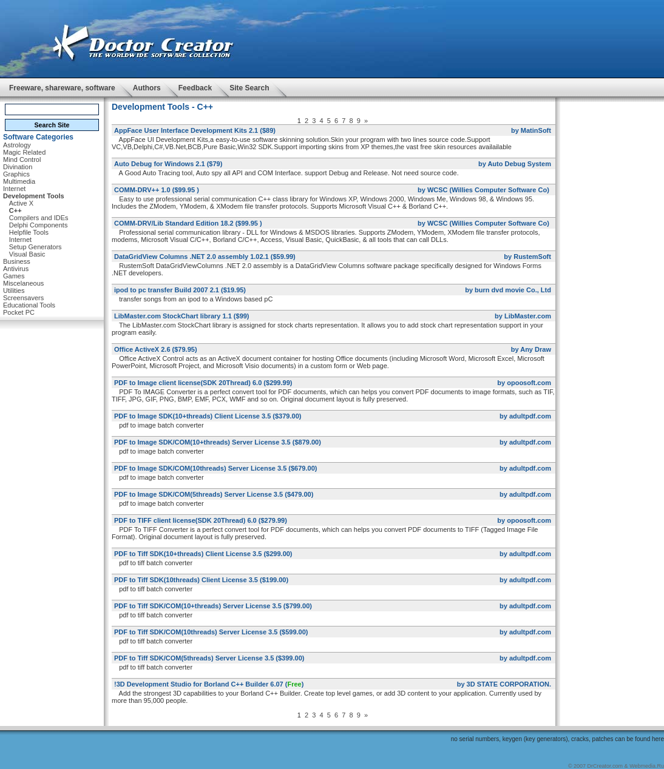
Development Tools (33, 196)
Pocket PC (19, 312)
